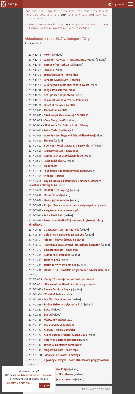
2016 (56, 14)
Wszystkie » (82, 28)
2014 (42, 14)
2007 (79, 11)
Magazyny (45, 28)
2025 (36, 18)
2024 (29, 18)
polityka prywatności (28, 375)
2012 (29, 14)
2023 (105, 14)
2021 (91, 14)
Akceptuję (44, 385)
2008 (86, 11)
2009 (94, 11)
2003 (49, 11)
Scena (71, 28)
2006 (71, 11)
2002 (42, 11)
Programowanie (80, 24)
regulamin (46, 375)
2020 (84, 14)
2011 (108, 11)
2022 (98, 14)
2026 (43, 18)
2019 (77, 14)
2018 (70, 14)
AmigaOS (29, 24)
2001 (34, 11)
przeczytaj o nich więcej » (20, 382)
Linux (105, 24)
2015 (49, 14)
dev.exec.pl (104, 388)
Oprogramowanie (45, 24)
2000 (27, 11)
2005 (64, 11)
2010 (101, 11)
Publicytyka (32, 28)
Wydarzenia (59, 28)
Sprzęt (60, 24)
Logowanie (118, 4)
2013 (35, 14)
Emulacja (96, 24)
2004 (56, 11)
